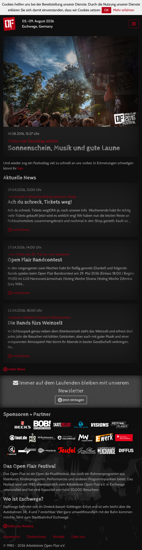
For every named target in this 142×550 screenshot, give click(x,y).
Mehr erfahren (123, 10)
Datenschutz (36, 537)
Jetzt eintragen (71, 400)
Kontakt (58, 537)
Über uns (78, 537)
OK (106, 10)
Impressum (11, 537)
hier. (20, 168)
